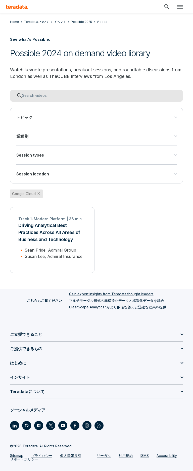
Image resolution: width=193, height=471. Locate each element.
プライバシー (41, 455)
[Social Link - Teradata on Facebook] (74, 425)
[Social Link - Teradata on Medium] (38, 425)
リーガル (104, 455)
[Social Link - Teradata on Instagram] (86, 425)
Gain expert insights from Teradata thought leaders (111, 294)
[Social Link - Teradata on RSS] (99, 425)
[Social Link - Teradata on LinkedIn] (14, 425)
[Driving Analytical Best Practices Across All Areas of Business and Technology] (52, 240)
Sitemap (16, 455)
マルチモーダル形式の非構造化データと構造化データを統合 (116, 300)
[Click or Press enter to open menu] (180, 7)
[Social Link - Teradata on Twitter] (50, 425)
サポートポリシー (24, 459)
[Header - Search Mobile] (166, 7)
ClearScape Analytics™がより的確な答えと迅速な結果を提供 (117, 307)
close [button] (39, 194)
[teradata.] (17, 7)
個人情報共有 (70, 455)
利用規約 (126, 455)
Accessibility (167, 455)
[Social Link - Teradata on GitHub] (26, 425)
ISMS (144, 455)
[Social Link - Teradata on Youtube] (62, 425)
